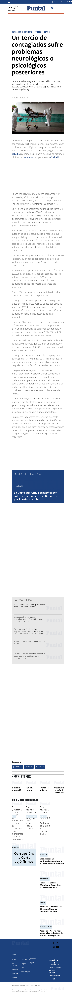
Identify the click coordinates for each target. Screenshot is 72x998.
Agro (32, 962)
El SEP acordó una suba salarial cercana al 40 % (29, 642)
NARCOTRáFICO (44, 878)
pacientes (28, 157)
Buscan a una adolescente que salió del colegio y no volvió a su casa (29, 605)
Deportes (15, 969)
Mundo (33, 958)
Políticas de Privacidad (33, 985)
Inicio (14, 960)
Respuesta (43, 816)
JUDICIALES (15, 847)
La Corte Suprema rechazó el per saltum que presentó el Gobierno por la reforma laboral (35, 496)
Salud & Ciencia (29, 788)
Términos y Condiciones (18, 985)
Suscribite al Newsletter (54, 962)
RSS (53, 978)
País (22, 968)
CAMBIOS (43, 902)
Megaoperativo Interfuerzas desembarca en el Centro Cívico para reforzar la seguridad (28, 619)
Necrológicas (25, 972)
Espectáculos (26, 960)
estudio (16, 153)
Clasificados (54, 975)
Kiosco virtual (52, 971)
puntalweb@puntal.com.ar (37, 991)
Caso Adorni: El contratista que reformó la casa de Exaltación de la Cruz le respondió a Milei (45, 820)
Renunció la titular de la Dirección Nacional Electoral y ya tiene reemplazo (51, 910)
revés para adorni (46, 927)
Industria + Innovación (17, 788)
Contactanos (55, 967)
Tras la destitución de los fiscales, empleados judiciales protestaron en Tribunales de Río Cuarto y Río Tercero (29, 631)
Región (23, 964)
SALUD (14, 816)
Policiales (15, 973)
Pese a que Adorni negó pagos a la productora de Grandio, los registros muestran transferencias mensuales (51, 935)
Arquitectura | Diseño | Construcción (60, 790)
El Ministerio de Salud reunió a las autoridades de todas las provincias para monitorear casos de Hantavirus (18, 823)
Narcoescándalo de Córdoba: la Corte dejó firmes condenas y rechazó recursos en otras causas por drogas (52, 887)
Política (14, 977)
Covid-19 (54, 157)
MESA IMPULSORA (31, 816)
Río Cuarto (14, 964)
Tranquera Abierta (45, 788)
